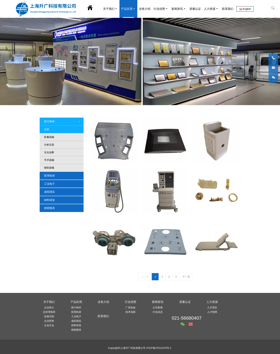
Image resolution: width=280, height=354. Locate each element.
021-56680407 (187, 318)
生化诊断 (49, 152)
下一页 (186, 276)
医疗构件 (62, 122)
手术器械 (49, 160)
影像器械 (49, 137)
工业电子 (49, 183)
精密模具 (49, 208)
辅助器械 (49, 167)
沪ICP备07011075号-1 (158, 348)
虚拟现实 (49, 191)
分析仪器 (49, 144)
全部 (46, 129)
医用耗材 (49, 175)
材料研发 (49, 199)
